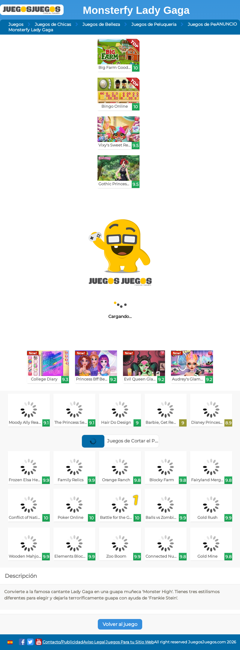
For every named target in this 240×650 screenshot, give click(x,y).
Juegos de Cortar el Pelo (121, 441)
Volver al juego (120, 624)
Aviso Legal (94, 642)
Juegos (15, 24)
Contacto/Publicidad (63, 642)
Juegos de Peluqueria (153, 24)
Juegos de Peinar (206, 24)
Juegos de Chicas (53, 24)
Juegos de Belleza (101, 24)
